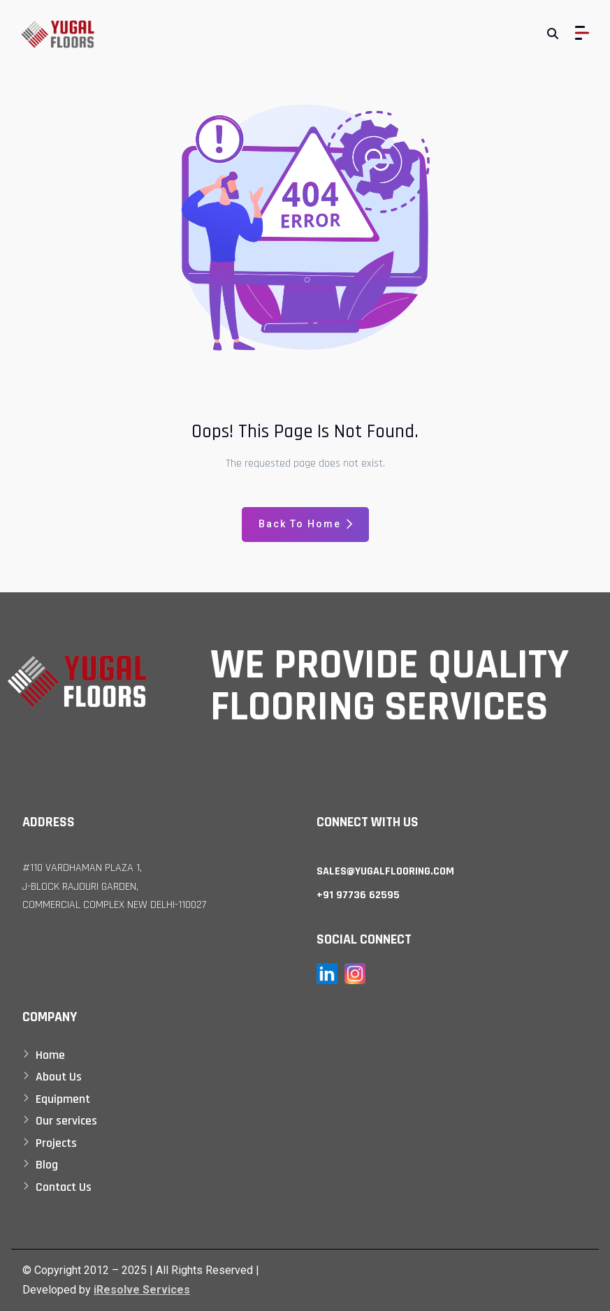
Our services (66, 1121)
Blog (47, 1165)
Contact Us (64, 1187)
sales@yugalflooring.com (385, 871)
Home (50, 1055)
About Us (59, 1077)
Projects (56, 1143)
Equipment (63, 1099)
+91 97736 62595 (358, 895)
